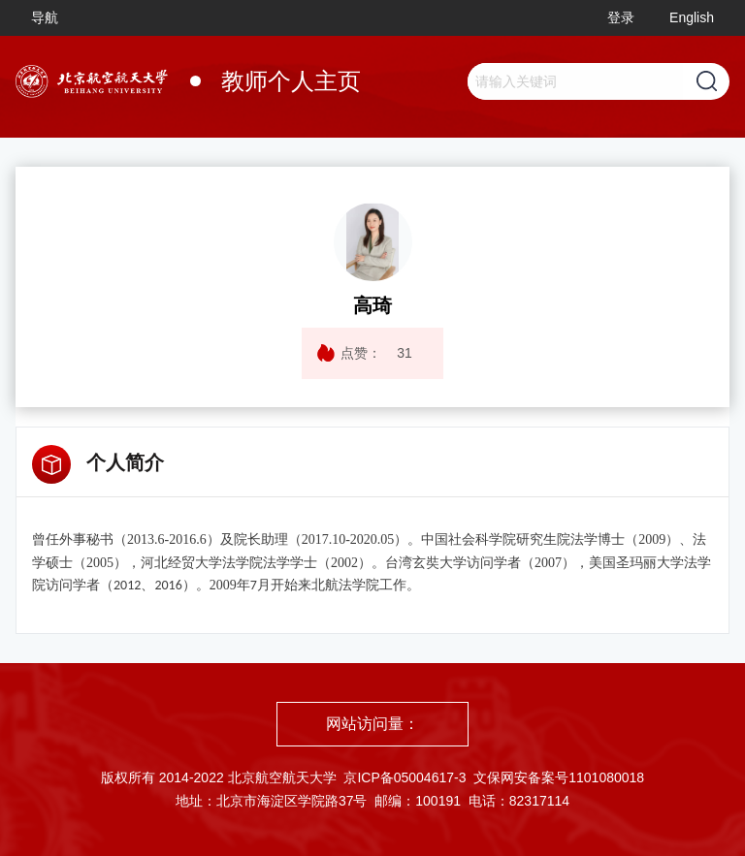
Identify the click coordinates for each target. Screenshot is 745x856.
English (691, 17)
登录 (620, 17)
